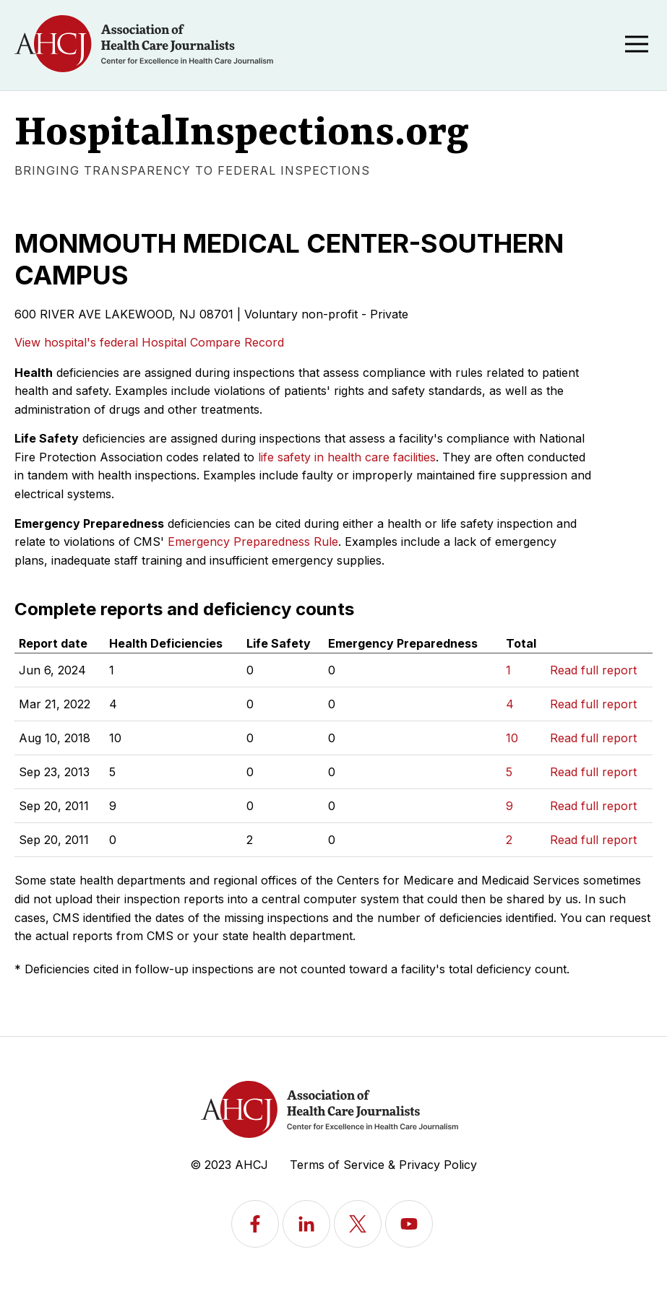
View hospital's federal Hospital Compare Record (149, 342)
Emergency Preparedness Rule (253, 541)
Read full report (593, 670)
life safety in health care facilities (347, 457)
